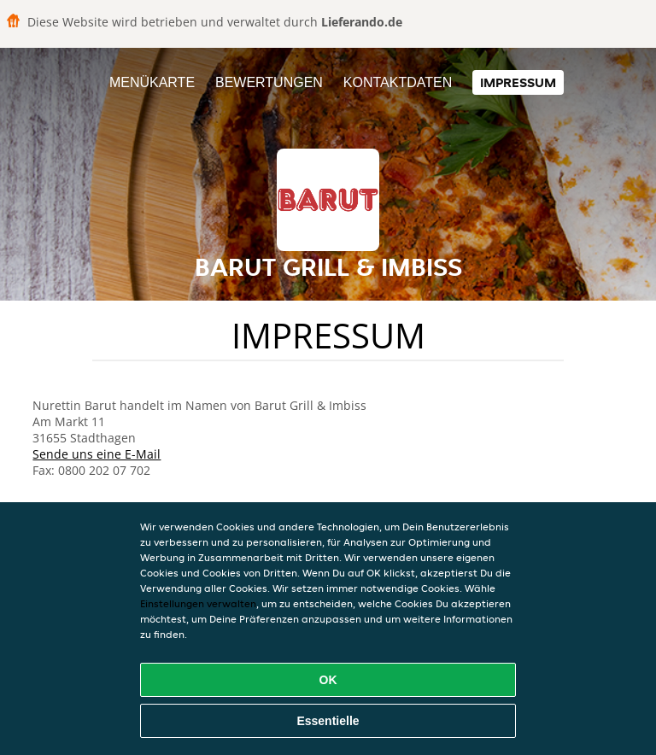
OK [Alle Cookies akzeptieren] (328, 680)
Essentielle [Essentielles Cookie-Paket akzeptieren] (327, 721)
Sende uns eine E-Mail (96, 454)
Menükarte (152, 82)
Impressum (518, 82)
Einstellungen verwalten (198, 603)
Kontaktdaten (397, 82)
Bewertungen (269, 82)
